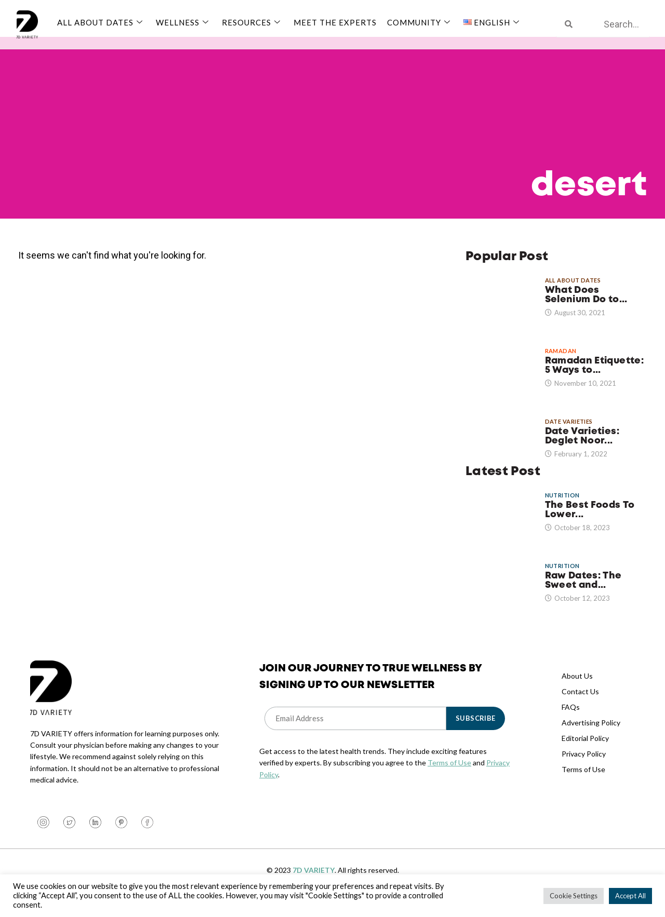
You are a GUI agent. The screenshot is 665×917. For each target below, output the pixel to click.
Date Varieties (569, 433)
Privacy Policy (584, 765)
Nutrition (562, 507)
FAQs (571, 718)
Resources (252, 22)
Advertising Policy (591, 734)
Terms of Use (449, 775)
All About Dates (101, 22)
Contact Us (580, 703)
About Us (577, 687)
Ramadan (561, 363)
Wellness (183, 22)
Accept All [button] (630, 896)
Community (420, 22)
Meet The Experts (335, 22)
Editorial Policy (585, 750)
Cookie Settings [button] (573, 896)
